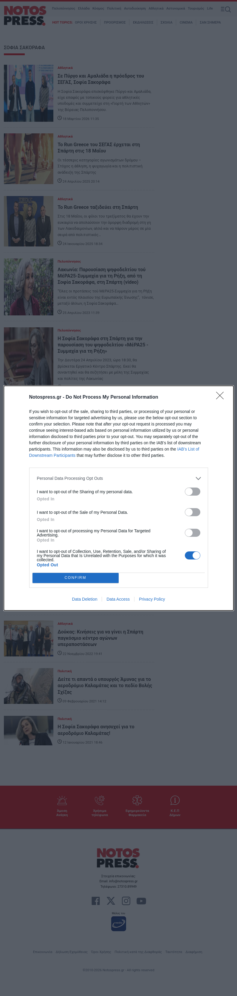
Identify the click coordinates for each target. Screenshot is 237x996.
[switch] (192, 492)
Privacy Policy (152, 599)
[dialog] (118, 498)
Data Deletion (84, 599)
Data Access (118, 599)
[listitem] (118, 478)
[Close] (221, 397)
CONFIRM (75, 578)
